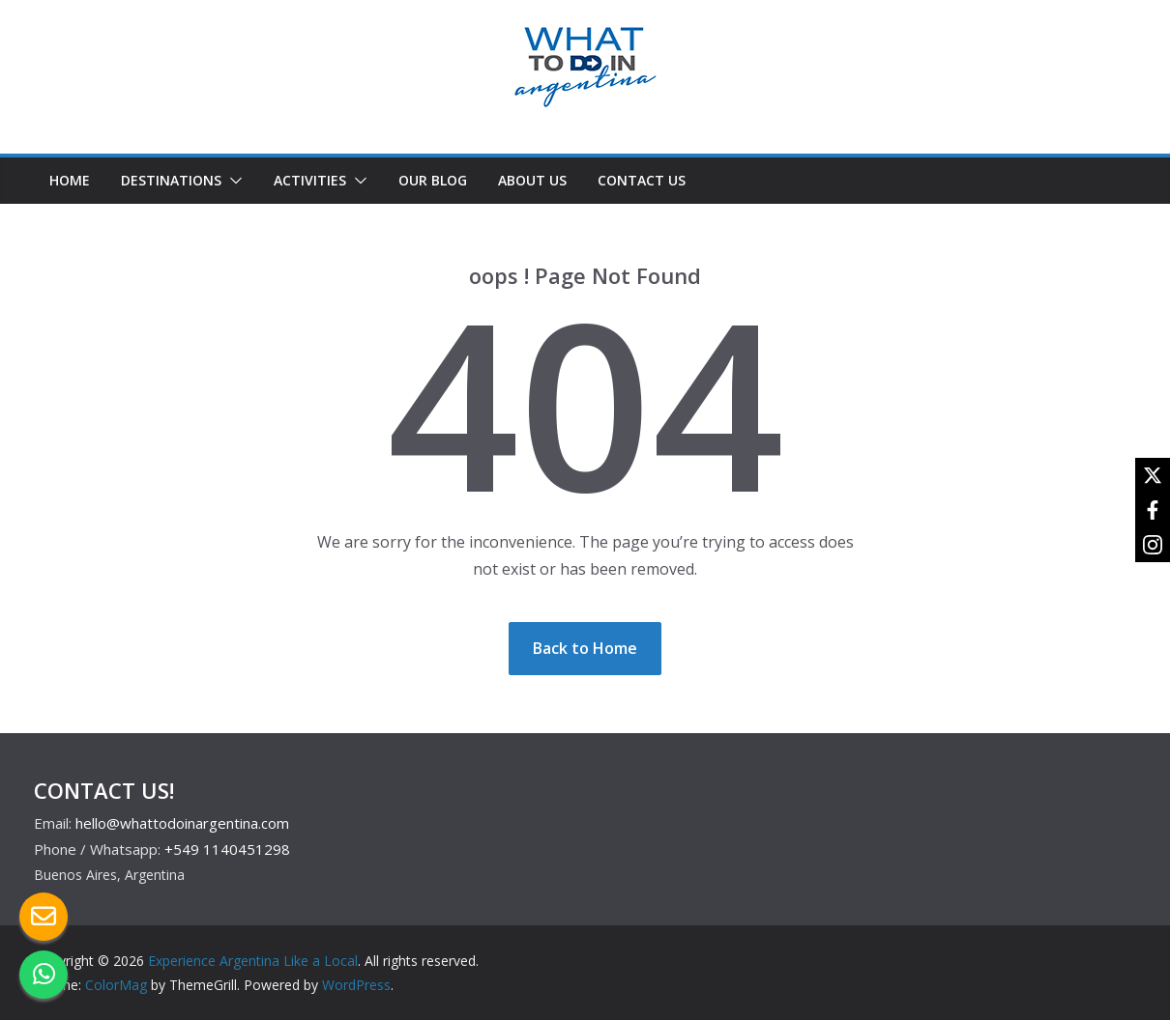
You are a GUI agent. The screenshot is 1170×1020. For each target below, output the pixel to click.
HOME (69, 180)
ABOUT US (532, 180)
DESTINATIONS (171, 180)
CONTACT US (642, 180)
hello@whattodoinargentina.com (182, 823)
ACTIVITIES (310, 180)
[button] (232, 180)
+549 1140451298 (227, 849)
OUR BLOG (432, 180)
